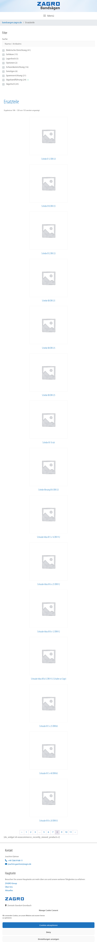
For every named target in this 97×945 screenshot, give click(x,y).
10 (66, 832)
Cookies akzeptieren (48, 925)
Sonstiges (12, 71)
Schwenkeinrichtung (17, 67)
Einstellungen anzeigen (48, 939)
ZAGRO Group (11, 884)
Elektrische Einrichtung (18, 50)
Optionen (11, 63)
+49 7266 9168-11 (14, 861)
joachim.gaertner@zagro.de (18, 864)
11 (71, 832)
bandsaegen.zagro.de (12, 23)
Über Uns (9, 887)
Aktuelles (9, 891)
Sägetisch (12, 84)
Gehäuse (12, 54)
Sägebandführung (16, 80)
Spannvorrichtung (16, 76)
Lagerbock (12, 59)
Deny (48, 932)
